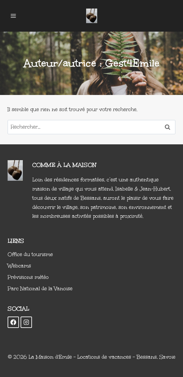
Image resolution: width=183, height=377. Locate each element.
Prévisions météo (28, 277)
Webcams (19, 265)
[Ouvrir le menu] (13, 16)
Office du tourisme (30, 254)
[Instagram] (26, 322)
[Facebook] (13, 322)
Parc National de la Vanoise (40, 288)
